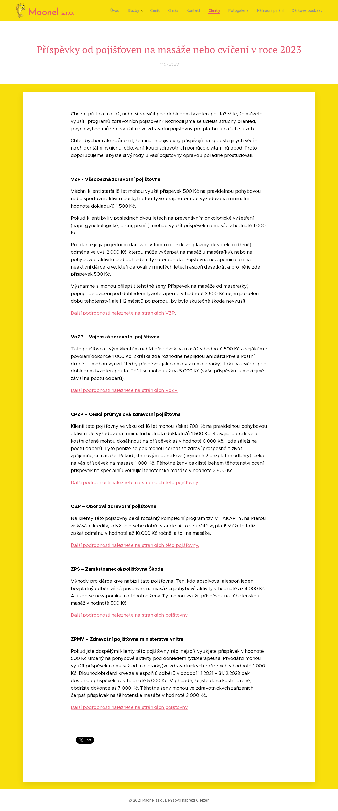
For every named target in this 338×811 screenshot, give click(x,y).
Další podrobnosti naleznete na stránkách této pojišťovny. (135, 482)
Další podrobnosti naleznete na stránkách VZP (123, 313)
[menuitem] (119, 10)
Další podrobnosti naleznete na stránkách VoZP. (124, 390)
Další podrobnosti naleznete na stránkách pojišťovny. (129, 615)
